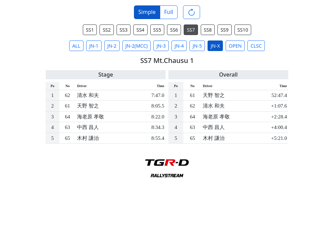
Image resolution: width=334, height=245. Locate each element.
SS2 (106, 30)
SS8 (208, 30)
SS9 (224, 30)
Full (168, 12)
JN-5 (197, 46)
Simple (147, 12)
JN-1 (93, 46)
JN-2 (112, 46)
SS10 (243, 30)
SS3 (123, 30)
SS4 (140, 30)
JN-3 (161, 46)
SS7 (191, 30)
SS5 (157, 30)
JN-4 (179, 46)
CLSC (256, 46)
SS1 (90, 30)
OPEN (235, 46)
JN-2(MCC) (136, 46)
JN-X (215, 46)
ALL (76, 46)
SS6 (174, 30)
